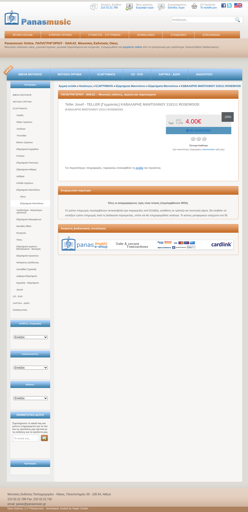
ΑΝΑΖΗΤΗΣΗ (204, 74)
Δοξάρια (20, 176)
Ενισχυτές (21, 233)
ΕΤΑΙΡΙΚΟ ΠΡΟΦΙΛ (60, 34)
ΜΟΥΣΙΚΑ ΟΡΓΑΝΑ (70, 74)
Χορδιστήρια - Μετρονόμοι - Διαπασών (29, 211)
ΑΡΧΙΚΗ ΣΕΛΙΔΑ (23, 34)
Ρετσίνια (20, 156)
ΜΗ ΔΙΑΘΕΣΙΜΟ (198, 130)
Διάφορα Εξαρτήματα (26, 276)
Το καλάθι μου (208, 7)
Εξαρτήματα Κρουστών (27, 256)
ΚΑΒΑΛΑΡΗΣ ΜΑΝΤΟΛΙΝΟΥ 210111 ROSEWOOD (211, 86)
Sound (19, 289)
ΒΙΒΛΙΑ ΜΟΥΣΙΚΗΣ (30, 74)
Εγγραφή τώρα (145, 7)
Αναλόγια (20, 129)
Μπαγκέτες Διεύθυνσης (27, 262)
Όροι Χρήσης (15, 508)
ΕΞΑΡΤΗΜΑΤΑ (106, 74)
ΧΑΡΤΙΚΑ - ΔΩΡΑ (169, 74)
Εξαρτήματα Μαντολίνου (28, 190)
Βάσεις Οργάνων (24, 142)
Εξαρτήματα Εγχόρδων (27, 149)
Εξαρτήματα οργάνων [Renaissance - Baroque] (28, 247)
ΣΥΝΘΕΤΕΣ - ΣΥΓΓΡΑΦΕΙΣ (104, 34)
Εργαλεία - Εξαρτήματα (27, 283)
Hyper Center (80, 508)
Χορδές (20, 115)
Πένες (23, 196)
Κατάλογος (86, 86)
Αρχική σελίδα (67, 86)
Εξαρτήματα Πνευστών (27, 163)
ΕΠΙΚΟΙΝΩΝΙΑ (211, 34)
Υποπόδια (21, 135)
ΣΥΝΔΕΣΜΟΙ (178, 34)
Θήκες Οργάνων (24, 122)
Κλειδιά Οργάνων (24, 183)
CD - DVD (137, 74)
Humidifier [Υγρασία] (26, 269)
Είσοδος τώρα (176, 7)
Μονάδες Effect (23, 226)
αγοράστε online (132, 47)
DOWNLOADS (146, 34)
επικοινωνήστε (208, 149)
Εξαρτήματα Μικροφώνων (28, 219)
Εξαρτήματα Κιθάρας (26, 169)
